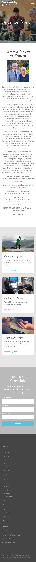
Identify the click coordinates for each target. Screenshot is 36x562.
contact (29, 389)
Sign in (16, 554)
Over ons (6, 452)
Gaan (7, 509)
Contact (5, 526)
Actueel (5, 446)
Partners (8, 483)
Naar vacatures (10, 310)
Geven (7, 513)
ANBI (7, 463)
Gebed (7, 516)
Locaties (8, 493)
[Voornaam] (18, 409)
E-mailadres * (6, 398)
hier (15, 181)
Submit (18, 424)
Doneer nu (6, 521)
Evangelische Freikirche (15, 193)
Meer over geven (11, 351)
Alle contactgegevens (8, 542)
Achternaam (6, 413)
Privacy (8, 470)
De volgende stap (11, 270)
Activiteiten (6, 475)
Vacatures (8, 467)
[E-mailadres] (18, 401)
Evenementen (9, 496)
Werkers (8, 479)
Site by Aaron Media (24, 557)
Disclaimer (15, 557)
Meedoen (6, 505)
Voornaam (5, 405)
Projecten (8, 490)
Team (7, 460)
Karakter (8, 456)
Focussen (8, 486)
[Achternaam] (18, 417)
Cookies (9, 557)
